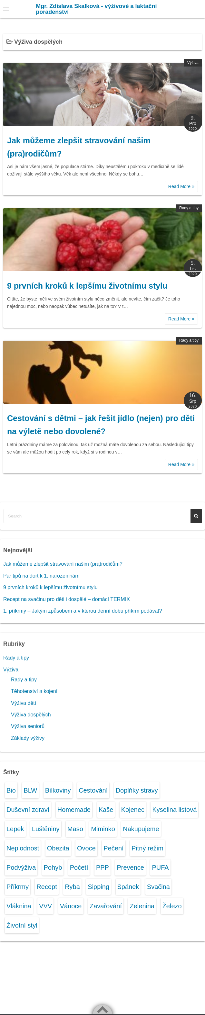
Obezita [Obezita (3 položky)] (58, 848)
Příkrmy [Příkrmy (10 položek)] (17, 886)
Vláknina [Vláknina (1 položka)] (18, 906)
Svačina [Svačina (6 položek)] (158, 886)
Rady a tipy (189, 208)
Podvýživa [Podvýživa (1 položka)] (21, 867)
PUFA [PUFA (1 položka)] (160, 867)
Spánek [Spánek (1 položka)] (128, 886)
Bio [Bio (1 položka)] (11, 790)
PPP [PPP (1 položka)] (102, 867)
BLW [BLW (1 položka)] (30, 790)
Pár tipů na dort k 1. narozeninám (41, 576)
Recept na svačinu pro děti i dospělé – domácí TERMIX (66, 599)
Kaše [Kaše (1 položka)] (106, 809)
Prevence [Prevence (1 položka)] (130, 867)
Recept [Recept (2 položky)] (46, 886)
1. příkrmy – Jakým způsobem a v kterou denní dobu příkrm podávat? (82, 611)
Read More (181, 186)
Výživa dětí (23, 703)
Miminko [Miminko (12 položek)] (103, 828)
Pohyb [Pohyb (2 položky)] (53, 867)
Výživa (193, 62)
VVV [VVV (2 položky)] (45, 906)
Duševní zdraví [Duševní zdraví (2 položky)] (27, 809)
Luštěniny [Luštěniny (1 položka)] (46, 828)
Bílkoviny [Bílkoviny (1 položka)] (58, 790)
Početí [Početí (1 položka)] (79, 867)
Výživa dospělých (31, 714)
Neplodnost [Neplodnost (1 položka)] (22, 848)
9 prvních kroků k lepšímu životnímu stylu (87, 285)
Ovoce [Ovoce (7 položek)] (86, 848)
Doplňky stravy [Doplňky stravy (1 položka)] (137, 790)
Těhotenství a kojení (34, 691)
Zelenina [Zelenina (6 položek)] (142, 906)
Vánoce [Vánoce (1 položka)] (71, 906)
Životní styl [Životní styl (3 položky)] (21, 925)
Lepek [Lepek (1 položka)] (15, 828)
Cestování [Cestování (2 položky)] (93, 790)
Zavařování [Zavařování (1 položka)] (106, 906)
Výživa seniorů (27, 726)
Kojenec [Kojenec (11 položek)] (132, 809)
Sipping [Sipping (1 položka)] (98, 886)
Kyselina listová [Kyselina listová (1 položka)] (174, 809)
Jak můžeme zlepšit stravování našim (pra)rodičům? (62, 564)
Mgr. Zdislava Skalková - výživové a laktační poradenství (96, 9)
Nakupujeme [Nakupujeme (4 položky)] (141, 828)
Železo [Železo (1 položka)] (172, 906)
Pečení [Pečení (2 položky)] (113, 848)
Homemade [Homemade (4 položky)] (74, 809)
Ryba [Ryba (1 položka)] (72, 886)
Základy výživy (27, 738)
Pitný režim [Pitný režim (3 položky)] (147, 848)
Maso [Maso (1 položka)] (75, 828)
